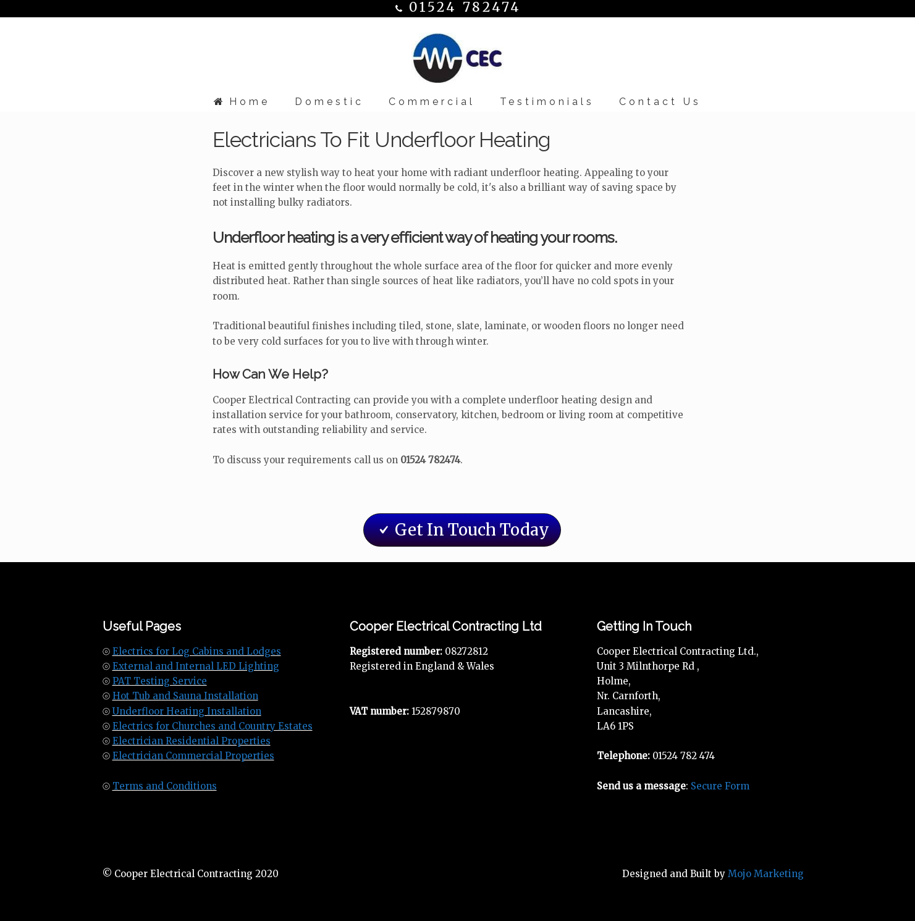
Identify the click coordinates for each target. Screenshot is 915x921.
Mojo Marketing (766, 874)
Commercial (432, 101)
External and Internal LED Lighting (195, 666)
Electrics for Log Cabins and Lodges (196, 651)
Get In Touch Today (462, 529)
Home (242, 101)
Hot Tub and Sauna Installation (185, 696)
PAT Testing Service (159, 681)
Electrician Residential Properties (191, 741)
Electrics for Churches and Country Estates (212, 726)
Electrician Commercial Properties (193, 756)
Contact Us (660, 101)
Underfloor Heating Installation (186, 711)
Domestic (329, 101)
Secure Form (720, 786)
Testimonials (547, 101)
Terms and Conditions (164, 786)
